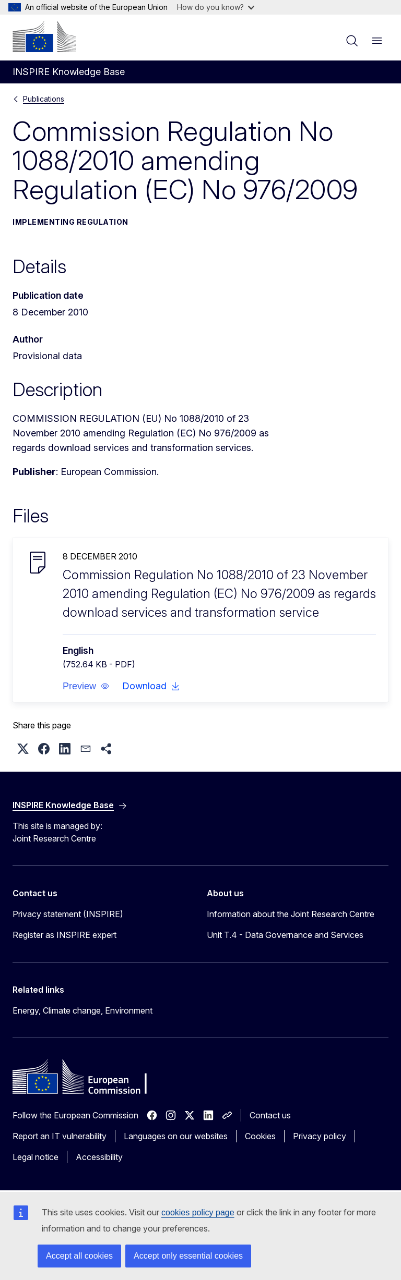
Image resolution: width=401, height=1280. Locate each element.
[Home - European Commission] (44, 36)
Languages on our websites (176, 1136)
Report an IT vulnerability (60, 1136)
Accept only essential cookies (188, 1255)
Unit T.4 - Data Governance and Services (285, 935)
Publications (43, 98)
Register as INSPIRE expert (64, 935)
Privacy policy (319, 1136)
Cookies (260, 1136)
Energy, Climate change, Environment (82, 1010)
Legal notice (35, 1157)
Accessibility (99, 1157)
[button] (86, 686)
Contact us (270, 1115)
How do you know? (215, 7)
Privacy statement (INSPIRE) (68, 914)
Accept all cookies (79, 1255)
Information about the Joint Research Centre (290, 914)
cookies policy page (197, 1212)
